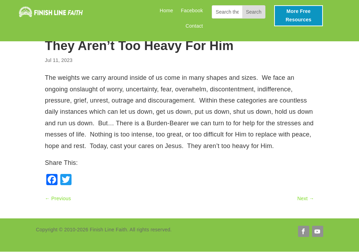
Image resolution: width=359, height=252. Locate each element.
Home (166, 10)
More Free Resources (298, 15)
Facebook (192, 10)
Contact (194, 26)
